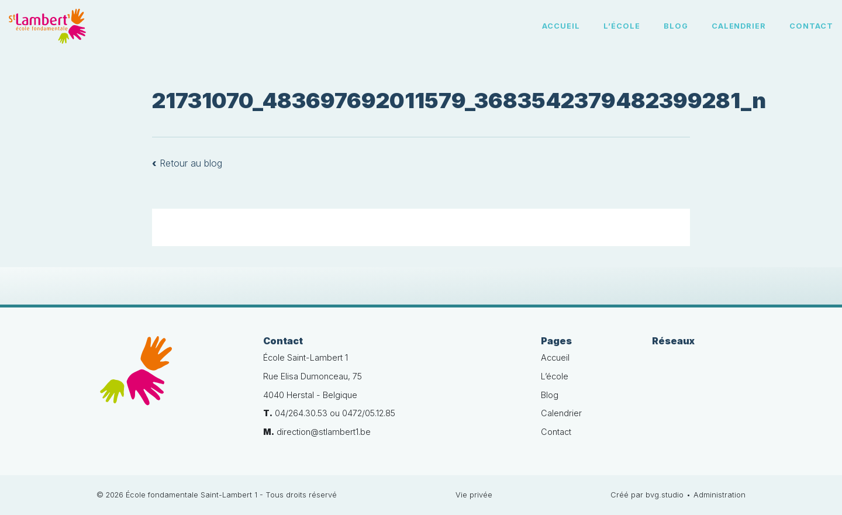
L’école (621, 26)
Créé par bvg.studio (647, 494)
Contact (811, 26)
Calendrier (739, 26)
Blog (676, 26)
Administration (719, 494)
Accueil (561, 26)
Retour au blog (187, 163)
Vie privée (473, 494)
